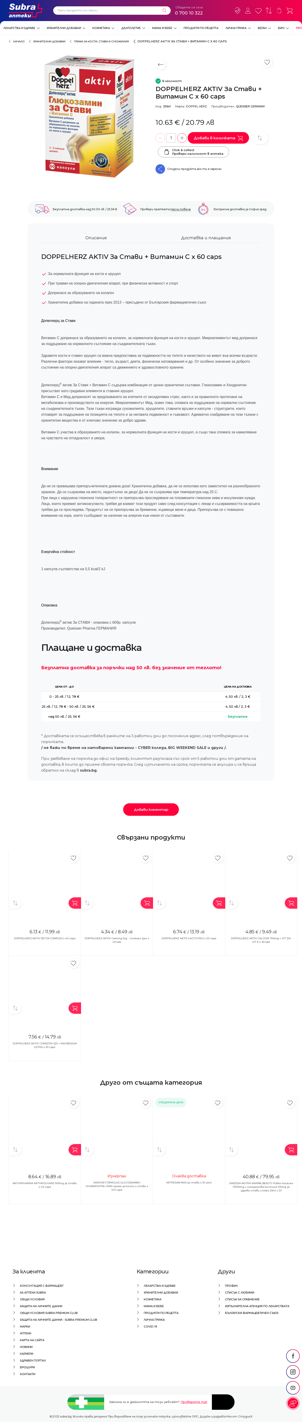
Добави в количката (218, 138)
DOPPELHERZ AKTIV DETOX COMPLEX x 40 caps (44, 938)
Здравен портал (33, 1360)
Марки (25, 1326)
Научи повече (180, 209)
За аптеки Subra (33, 1292)
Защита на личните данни (41, 1306)
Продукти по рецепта (201, 28)
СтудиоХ (245, 1416)
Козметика (101, 28)
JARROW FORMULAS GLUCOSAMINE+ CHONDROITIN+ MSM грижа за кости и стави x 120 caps (117, 1186)
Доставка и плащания (206, 237)
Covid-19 (150, 1326)
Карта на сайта (32, 1340)
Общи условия (32, 1299)
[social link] (293, 1366)
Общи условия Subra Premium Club (49, 1313)
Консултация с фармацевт (42, 1285)
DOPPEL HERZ (196, 106)
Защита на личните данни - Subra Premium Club (58, 1319)
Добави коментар (151, 809)
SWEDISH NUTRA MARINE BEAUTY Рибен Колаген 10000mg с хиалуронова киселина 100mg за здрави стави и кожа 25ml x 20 (261, 1187)
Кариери (26, 1353)
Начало (19, 41)
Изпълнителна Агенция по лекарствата (257, 1306)
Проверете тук (194, 1402)
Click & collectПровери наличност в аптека (193, 151)
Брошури (27, 1367)
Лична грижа (236, 28)
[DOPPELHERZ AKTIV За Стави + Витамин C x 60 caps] (89, 116)
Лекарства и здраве (19, 28)
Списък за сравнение (242, 1299)
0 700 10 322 (189, 13)
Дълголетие (131, 28)
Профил (231, 1285)
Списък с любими (239, 1292)
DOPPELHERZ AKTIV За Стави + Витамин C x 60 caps (182, 41)
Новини (26, 1347)
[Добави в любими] (73, 858)
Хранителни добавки (64, 28)
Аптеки (25, 1333)
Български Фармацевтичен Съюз (251, 1313)
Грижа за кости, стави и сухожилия (101, 41)
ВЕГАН (262, 28)
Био (281, 28)
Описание (96, 237)
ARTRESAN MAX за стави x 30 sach (189, 1182)
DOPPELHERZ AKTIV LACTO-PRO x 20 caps (189, 938)
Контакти (27, 1374)
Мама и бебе (162, 28)
